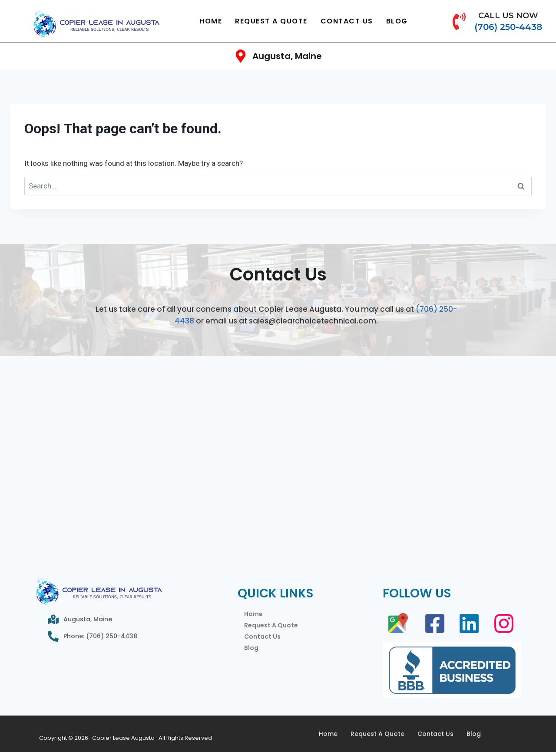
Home (210, 21)
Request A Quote (271, 21)
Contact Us (347, 21)
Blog (397, 21)
